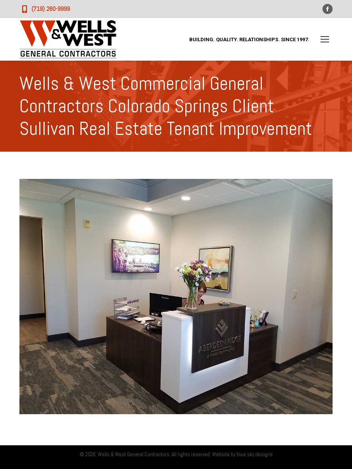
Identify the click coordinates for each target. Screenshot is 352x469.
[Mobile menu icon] (325, 39)
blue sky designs (255, 454)
